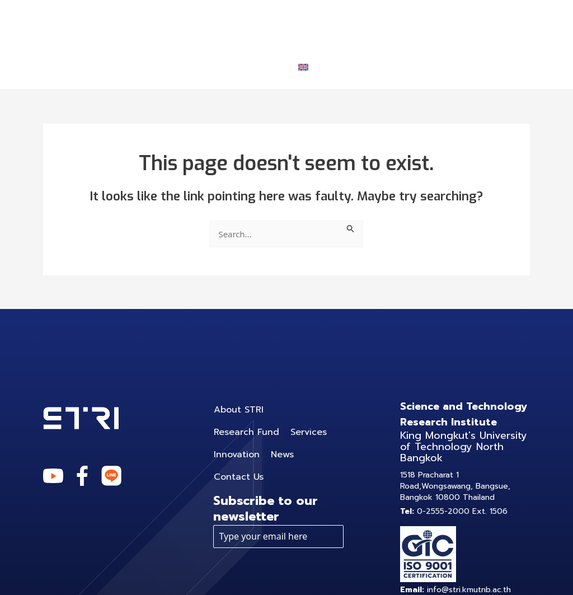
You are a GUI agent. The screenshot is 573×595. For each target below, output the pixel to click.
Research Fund (285, 22)
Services (384, 22)
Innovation (470, 22)
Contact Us (241, 67)
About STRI (184, 22)
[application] (408, 22)
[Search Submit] (353, 227)
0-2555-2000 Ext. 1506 (454, 511)
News (167, 67)
